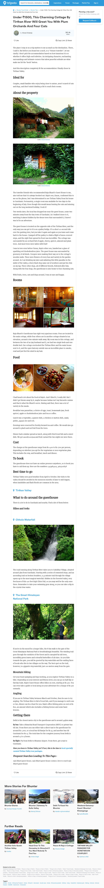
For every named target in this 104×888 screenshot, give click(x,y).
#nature (5, 885)
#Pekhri (5, 883)
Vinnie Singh (35, 856)
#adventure (16, 885)
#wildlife (10, 885)
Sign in (96, 3)
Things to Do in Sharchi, (33, 874)
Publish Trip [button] (86, 3)
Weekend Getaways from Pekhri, (12, 869)
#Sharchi (30, 883)
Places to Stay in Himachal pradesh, (73, 871)
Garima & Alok (83, 856)
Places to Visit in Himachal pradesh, (53, 871)
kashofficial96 (83, 814)
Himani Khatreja (45, 139)
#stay (68, 883)
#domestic (36, 883)
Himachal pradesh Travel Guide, (17, 872)
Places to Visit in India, (58, 872)
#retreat (92, 883)
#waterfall (73, 883)
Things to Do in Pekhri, (56, 869)
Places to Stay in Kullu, (13, 871)
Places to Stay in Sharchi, (19, 874)
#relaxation (23, 885)
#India (25, 883)
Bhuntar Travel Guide (22, 10)
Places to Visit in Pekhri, (42, 869)
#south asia (43, 883)
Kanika (9, 851)
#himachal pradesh (56, 883)
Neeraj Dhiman (35, 811)
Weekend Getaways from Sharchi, (85, 872)
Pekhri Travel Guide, (68, 869)
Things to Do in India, (32, 872)
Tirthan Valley (22, 490)
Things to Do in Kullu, (26, 871)
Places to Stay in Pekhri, (28, 869)
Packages (76, 3)
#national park (80, 883)
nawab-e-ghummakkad (62, 811)
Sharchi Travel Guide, (46, 874)
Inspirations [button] (58, 3)
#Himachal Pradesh (17, 883)
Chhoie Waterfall (24, 519)
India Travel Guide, (70, 872)
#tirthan (64, 883)
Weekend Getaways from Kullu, (83, 869)
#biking (87, 883)
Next (98, 799)
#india (48, 883)
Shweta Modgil (59, 849)
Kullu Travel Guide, (38, 871)
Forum (67, 3)
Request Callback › (90, 20)
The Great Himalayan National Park (26, 597)
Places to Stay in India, (45, 872)
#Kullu (9, 883)
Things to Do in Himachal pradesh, (57, 876)
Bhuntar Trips (34, 10)
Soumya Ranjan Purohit (14, 809)
